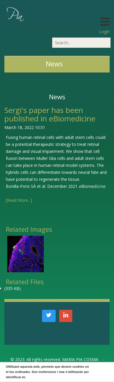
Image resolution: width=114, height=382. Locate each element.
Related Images (29, 229)
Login (104, 31)
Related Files (25, 281)
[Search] (81, 43)
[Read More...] (19, 200)
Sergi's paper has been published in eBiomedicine (49, 114)
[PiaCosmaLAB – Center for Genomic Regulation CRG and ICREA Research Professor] (14, 14)
